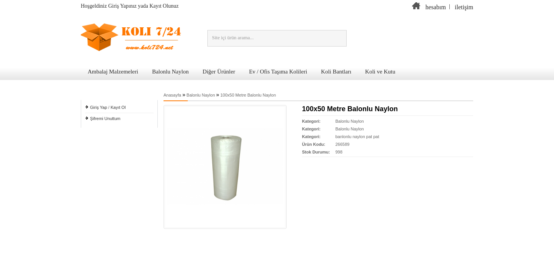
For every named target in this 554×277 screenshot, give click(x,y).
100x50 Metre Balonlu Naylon (248, 95)
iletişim (464, 7)
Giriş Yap (98, 107)
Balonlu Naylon (170, 71)
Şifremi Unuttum (105, 118)
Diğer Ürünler (219, 71)
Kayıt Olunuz (164, 6)
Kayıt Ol (117, 107)
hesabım (436, 7)
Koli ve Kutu (380, 71)
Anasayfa (172, 95)
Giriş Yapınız (122, 6)
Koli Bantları (336, 71)
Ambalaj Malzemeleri (113, 71)
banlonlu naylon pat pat (357, 136)
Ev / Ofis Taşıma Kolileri (278, 71)
